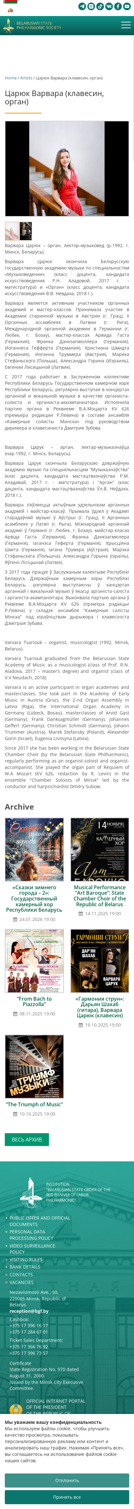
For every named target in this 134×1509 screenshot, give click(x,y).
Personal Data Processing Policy (31, 1235)
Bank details (25, 1267)
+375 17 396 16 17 (29, 1325)
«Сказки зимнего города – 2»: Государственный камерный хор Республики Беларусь (34, 898)
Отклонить (67, 1480)
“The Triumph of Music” (34, 1104)
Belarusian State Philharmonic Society (39, 25)
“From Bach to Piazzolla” (34, 1001)
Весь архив (27, 1139)
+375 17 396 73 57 (29, 1353)
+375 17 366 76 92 (29, 1347)
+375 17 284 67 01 (29, 1332)
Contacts (21, 1274)
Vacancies (22, 1282)
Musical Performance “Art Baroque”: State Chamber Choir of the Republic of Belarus (100, 896)
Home (11, 78)
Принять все (67, 1497)
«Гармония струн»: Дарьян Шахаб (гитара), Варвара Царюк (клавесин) (99, 1007)
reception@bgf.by (29, 1311)
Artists (26, 78)
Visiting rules (26, 1259)
